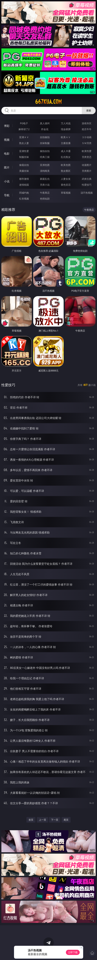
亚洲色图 (45, 165)
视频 (7, 140)
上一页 (42, 819)
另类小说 (45, 184)
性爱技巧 (86, 184)
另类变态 (86, 157)
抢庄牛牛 (86, 129)
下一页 (54, 819)
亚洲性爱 (24, 151)
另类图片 (86, 170)
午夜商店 (45, 192)
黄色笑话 (66, 184)
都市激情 (24, 178)
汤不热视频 (87, 192)
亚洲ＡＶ (24, 137)
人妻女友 (66, 178)
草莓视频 (66, 192)
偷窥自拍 (24, 165)
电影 (7, 153)
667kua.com (48, 101)
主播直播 (66, 143)
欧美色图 (66, 165)
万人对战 (66, 123)
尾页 (66, 819)
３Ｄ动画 (86, 137)
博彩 (7, 126)
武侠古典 (86, 178)
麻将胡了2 (24, 129)
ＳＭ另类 (86, 143)
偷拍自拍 (45, 151)
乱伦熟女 (66, 157)
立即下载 (73, 952)
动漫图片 (86, 165)
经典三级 (45, 157)
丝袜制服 (45, 143)
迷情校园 (24, 184)
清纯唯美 (45, 170)
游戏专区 (86, 123)
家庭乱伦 (45, 178)
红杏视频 (24, 198)
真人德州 (45, 123)
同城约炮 (24, 192)
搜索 (88, 110)
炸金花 (44, 129)
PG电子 (24, 123)
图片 (7, 167)
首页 (31, 819)
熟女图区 (66, 170)
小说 (7, 181)
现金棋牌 (66, 129)
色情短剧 (45, 198)
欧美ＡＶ (66, 137)
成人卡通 (66, 151)
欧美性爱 (86, 151)
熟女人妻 (24, 143)
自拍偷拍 (45, 137)
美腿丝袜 (24, 170)
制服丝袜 (24, 157)
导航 (7, 195)
